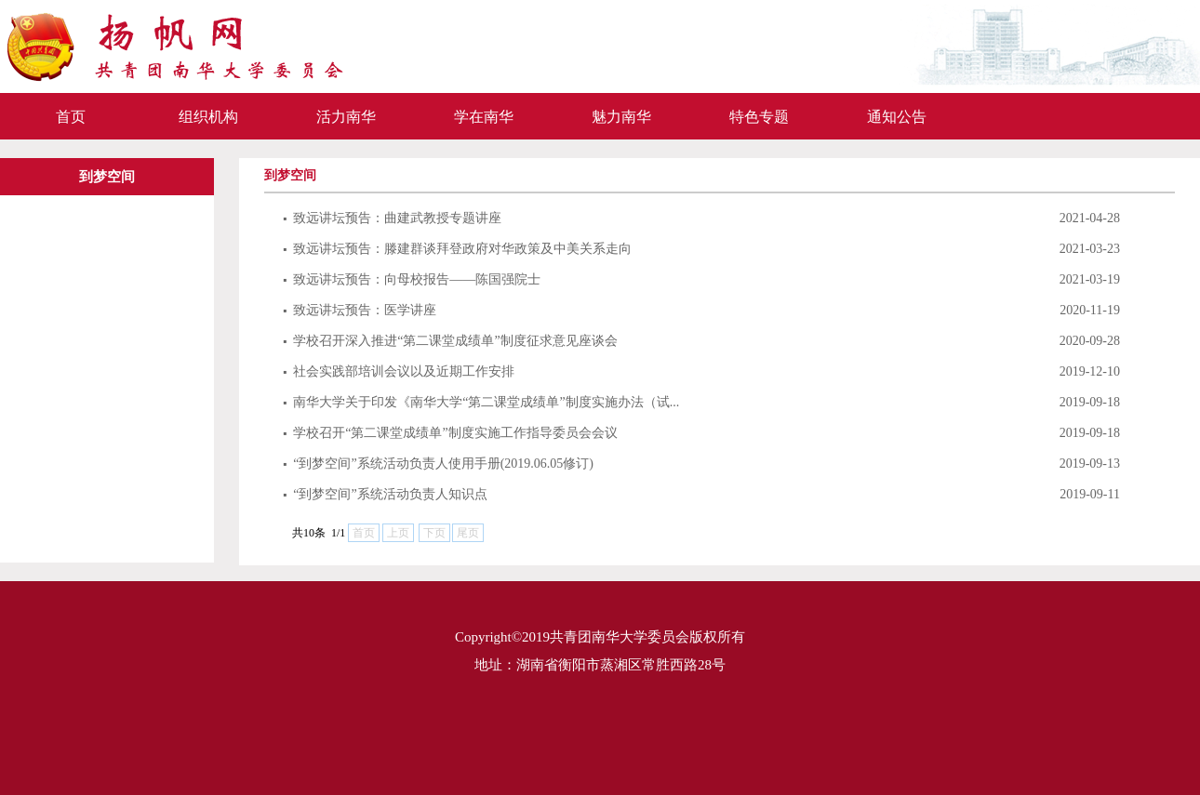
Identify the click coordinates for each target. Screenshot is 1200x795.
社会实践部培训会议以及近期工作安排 (398, 371)
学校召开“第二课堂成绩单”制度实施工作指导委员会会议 (450, 433)
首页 (71, 117)
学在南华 (483, 117)
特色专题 (759, 117)
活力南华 (346, 117)
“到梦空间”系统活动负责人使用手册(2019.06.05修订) (438, 463)
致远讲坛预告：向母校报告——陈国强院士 (411, 279)
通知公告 (897, 117)
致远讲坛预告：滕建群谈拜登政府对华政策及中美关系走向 (457, 249)
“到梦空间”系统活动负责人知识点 (385, 494)
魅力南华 (621, 117)
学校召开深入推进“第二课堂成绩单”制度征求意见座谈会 (450, 341)
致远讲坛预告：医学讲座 (359, 310)
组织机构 (208, 117)
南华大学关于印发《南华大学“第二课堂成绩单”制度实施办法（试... (481, 402)
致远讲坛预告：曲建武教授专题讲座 (392, 218)
